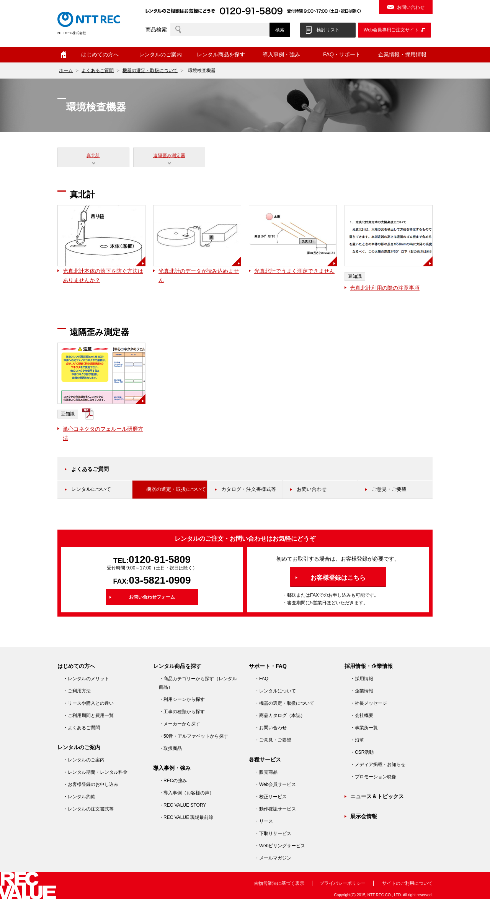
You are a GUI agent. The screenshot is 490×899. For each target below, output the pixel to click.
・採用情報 (361, 678)
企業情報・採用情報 (402, 54)
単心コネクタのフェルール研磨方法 (103, 433)
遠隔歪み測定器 (169, 155)
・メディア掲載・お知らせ (377, 764)
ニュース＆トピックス (377, 796)
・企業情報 (361, 691)
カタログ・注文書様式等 (248, 489)
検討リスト (328, 30)
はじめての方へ (100, 54)
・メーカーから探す (179, 724)
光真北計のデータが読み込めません (198, 275)
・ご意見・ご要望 (273, 740)
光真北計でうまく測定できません (294, 271)
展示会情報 (363, 816)
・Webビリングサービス (280, 845)
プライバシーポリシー (343, 883)
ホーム (63, 54)
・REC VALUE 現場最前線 (186, 817)
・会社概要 (361, 715)
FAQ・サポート (342, 54)
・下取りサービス (273, 833)
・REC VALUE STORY (182, 805)
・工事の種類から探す (182, 711)
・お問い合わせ (271, 727)
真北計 (93, 155)
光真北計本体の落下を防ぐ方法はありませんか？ (103, 275)
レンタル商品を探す (221, 54)
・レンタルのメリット (86, 678)
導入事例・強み (281, 54)
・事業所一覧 (364, 727)
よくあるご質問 (98, 70)
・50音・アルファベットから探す (193, 736)
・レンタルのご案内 (84, 760)
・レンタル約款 (79, 796)
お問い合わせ (411, 7)
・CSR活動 (362, 752)
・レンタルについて (275, 691)
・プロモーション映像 (373, 776)
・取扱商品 (170, 748)
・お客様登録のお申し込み (90, 784)
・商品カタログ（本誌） (280, 715)
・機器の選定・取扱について (284, 703)
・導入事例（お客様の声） (186, 793)
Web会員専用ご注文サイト (391, 30)
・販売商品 (266, 772)
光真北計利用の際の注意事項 (385, 288)
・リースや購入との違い (88, 703)
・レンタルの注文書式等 (88, 809)
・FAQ (261, 678)
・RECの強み (173, 780)
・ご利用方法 (77, 691)
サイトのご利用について (407, 883)
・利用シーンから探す (182, 699)
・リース (264, 821)
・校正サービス (271, 796)
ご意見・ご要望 (389, 489)
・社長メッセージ (368, 703)
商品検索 (156, 29)
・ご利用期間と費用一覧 (88, 715)
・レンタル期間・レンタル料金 (95, 772)
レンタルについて (91, 489)
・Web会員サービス (275, 784)
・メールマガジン (273, 858)
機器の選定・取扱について (150, 70)
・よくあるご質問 (81, 727)
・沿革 (357, 740)
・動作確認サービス (275, 809)
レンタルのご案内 (160, 54)
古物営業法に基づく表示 (279, 883)
